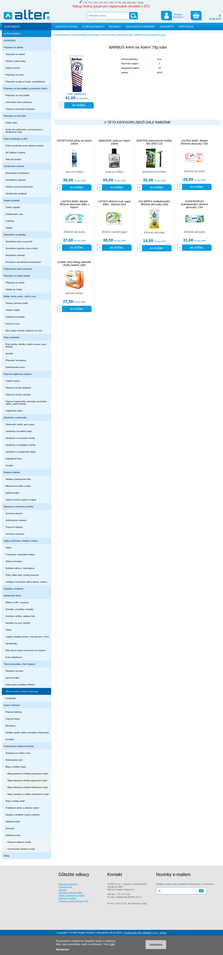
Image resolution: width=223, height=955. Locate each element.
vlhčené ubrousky (194, 171)
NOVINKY (115, 26)
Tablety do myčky (14, 289)
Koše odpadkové (14, 657)
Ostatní (9, 228)
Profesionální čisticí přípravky (18, 269)
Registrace (179, 17)
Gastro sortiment (12, 705)
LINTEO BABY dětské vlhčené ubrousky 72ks (194, 142)
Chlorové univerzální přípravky (20, 109)
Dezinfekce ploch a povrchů (19, 241)
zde (112, 944)
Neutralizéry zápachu (16, 180)
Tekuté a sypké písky (16, 61)
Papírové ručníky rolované (18, 394)
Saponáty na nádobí (15, 54)
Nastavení (62, 949)
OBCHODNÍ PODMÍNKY (140, 26)
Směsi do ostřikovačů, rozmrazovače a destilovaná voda (24, 130)
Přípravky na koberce (16, 360)
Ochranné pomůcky (15, 534)
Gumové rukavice (14, 513)
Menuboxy (11, 725)
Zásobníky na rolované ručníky (20, 438)
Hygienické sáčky (14, 410)
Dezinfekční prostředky (15, 234)
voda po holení (114, 171)
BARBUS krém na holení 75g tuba (150, 34)
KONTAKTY (167, 26)
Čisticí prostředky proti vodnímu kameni (25, 145)
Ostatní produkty (12, 200)
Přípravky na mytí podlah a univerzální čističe (25, 88)
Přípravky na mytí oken (15, 116)
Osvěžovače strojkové (16, 193)
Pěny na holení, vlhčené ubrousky (22, 691)
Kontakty (63, 890)
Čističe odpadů (13, 207)
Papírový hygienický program (18, 374)
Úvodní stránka (61, 34)
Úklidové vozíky (13, 835)
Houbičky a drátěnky (13, 588)
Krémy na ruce (13, 323)
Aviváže (9, 353)
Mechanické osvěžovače (17, 173)
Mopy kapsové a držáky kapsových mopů (27, 780)
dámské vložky (74, 293)
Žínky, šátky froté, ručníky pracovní (22, 575)
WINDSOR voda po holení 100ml (114, 142)
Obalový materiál (12, 472)
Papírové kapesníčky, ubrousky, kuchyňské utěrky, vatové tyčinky (26, 402)
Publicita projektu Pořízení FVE (74, 901)
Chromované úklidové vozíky (21, 849)
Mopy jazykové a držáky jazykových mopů (27, 773)
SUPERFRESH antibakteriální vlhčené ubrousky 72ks (194, 204)
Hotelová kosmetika (15, 317)
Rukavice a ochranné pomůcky (18, 506)
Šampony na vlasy (14, 671)
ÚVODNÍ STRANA (66, 26)
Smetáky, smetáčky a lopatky (20, 609)
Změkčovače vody (14, 214)
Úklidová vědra (13, 821)
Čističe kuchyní (13, 68)
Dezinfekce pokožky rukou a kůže (22, 248)
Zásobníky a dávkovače (15, 417)
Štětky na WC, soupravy (17, 602)
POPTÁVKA (186, 26)
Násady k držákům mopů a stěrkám (23, 814)
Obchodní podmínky (68, 884)
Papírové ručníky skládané (18, 387)
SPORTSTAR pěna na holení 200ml (74, 142)
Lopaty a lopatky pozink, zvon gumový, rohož (27, 636)
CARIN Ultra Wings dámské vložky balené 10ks (74, 264)
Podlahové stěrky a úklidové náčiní (22, 808)
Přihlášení (178, 14)
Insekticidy (11, 698)
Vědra (8, 630)
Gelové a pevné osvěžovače (19, 186)
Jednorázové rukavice (16, 520)
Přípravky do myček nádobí (17, 275)
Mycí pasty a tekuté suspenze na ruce (24, 330)
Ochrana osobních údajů (70, 892)
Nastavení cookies (67, 898)
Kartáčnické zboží (12, 595)
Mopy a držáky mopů (16, 766)
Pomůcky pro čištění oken (18, 753)
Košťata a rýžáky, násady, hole (20, 616)
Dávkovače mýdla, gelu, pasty (20, 424)
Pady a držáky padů (15, 801)
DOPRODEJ (10, 40)
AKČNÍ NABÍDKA (12, 33)
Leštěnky (10, 221)
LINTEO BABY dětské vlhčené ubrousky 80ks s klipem (74, 204)
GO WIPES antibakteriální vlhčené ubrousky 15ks (154, 203)
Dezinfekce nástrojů (15, 255)
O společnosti (65, 887)
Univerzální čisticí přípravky (19, 102)
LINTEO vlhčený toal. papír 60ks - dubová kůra (114, 203)
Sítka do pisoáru (13, 159)
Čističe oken (11, 122)
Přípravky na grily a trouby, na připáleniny (25, 81)
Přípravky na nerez (15, 74)
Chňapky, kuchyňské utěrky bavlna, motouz (26, 582)
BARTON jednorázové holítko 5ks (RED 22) (154, 142)
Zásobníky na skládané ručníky (21, 445)
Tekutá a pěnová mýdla (17, 303)
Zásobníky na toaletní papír (19, 431)
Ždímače (10, 828)
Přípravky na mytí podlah (18, 95)
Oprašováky (11, 643)
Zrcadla (9, 465)
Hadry (8, 547)
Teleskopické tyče (14, 760)
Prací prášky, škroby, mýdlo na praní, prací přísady (26, 345)
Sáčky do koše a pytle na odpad (21, 499)
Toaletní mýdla (13, 310)
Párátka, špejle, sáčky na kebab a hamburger (27, 732)
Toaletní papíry (13, 381)
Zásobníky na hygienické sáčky (21, 451)
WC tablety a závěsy (15, 152)
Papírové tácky (13, 719)
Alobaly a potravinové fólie (18, 479)
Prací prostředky (11, 337)
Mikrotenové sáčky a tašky (18, 486)
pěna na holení (74, 171)
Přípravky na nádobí (13, 47)
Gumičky (10, 739)
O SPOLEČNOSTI (93, 26)
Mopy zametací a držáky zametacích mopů (28, 794)
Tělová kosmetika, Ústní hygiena (19, 664)
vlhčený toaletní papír (114, 231)
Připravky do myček (15, 282)
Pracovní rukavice (14, 527)
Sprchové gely (12, 677)
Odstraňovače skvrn (15, 367)
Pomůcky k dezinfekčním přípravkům (23, 262)
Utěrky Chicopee (14, 561)
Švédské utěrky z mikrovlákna (20, 568)
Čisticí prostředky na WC (16, 139)
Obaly (6, 856)
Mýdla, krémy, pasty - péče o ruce (20, 296)
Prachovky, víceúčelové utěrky (20, 554)
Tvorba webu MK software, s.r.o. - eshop (145, 932)
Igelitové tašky (12, 493)
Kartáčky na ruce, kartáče (18, 623)
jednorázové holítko (154, 171)
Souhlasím (155, 944)
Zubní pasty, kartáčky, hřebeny (20, 684)
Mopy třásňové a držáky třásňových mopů (27, 787)
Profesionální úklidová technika (19, 746)
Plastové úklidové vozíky (19, 842)
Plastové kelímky (14, 712)
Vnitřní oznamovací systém (72, 895)
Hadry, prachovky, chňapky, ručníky (21, 541)
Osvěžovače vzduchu (14, 166)
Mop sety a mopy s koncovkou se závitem (26, 650)
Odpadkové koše (14, 458)
